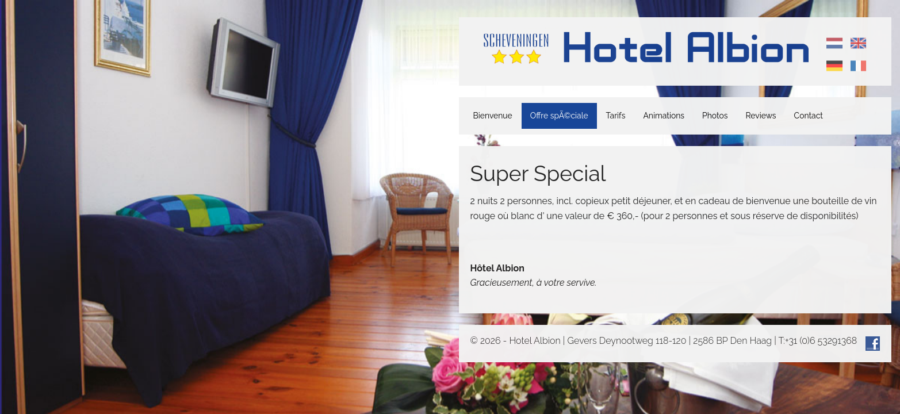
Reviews (761, 115)
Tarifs (616, 115)
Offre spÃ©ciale (559, 115)
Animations (663, 115)
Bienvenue (492, 115)
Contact (808, 115)
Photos (714, 115)
